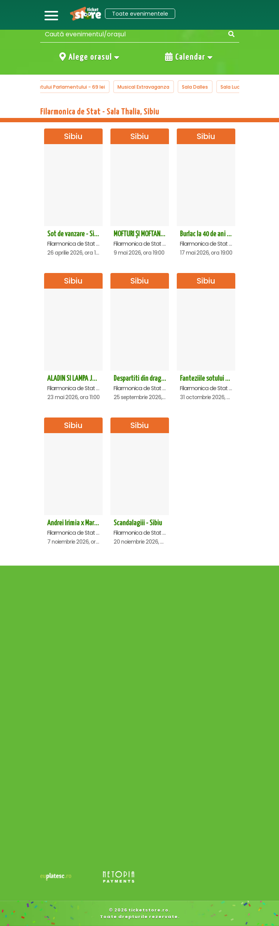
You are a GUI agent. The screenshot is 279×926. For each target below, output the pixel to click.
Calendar (189, 57)
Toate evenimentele (140, 14)
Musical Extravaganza (143, 87)
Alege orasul (89, 57)
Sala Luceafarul (238, 87)
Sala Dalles (195, 87)
